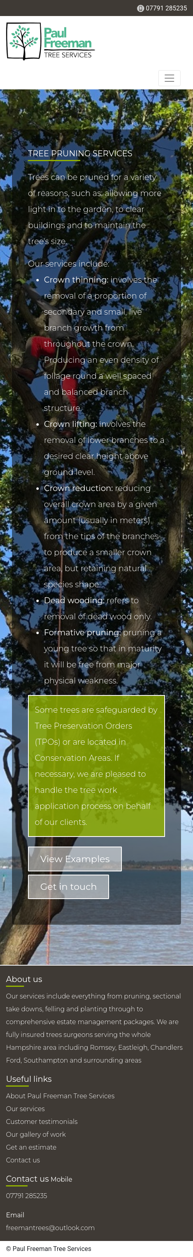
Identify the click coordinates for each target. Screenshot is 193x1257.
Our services (25, 1109)
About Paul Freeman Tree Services (60, 1096)
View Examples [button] (75, 859)
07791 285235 (166, 8)
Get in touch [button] (68, 886)
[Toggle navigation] (169, 78)
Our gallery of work (36, 1134)
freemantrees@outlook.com (50, 1228)
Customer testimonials (42, 1122)
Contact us (23, 1160)
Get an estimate (31, 1147)
